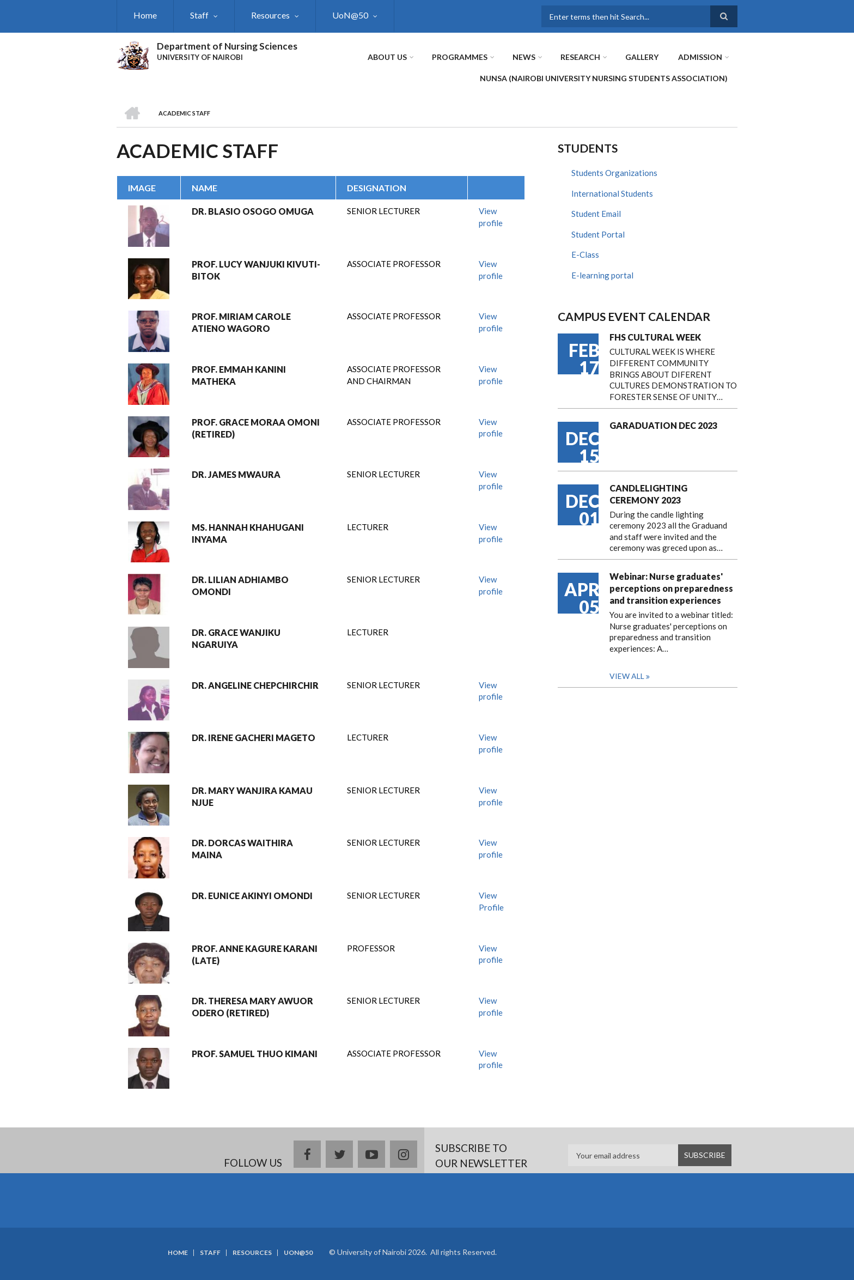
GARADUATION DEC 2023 (663, 425)
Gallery (641, 57)
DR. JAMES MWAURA (236, 474)
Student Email (596, 214)
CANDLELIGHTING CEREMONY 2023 (648, 494)
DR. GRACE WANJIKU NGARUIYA (236, 638)
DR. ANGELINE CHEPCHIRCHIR (255, 685)
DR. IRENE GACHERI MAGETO (253, 737)
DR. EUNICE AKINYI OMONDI (252, 895)
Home (145, 15)
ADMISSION (700, 57)
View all (626, 676)
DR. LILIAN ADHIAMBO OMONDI (240, 585)
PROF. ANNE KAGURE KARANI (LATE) (255, 954)
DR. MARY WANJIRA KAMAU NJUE (252, 796)
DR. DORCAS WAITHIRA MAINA (242, 849)
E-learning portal (602, 275)
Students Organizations (614, 173)
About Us (387, 57)
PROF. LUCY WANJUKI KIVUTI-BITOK (256, 270)
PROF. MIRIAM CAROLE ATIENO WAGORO (241, 322)
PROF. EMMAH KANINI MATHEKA (239, 375)
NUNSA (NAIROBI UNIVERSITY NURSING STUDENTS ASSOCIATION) (604, 78)
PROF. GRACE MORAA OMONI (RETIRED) (256, 428)
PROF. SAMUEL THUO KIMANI (255, 1053)
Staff (199, 15)
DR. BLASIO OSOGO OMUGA (253, 211)
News (524, 57)
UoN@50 (350, 15)
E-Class (585, 254)
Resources (270, 15)
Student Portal (598, 234)
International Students (612, 193)
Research (580, 57)
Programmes (459, 57)
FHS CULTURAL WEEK (655, 337)
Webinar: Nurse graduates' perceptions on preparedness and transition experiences (671, 588)
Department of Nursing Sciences (227, 46)
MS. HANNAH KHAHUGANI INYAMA (248, 533)
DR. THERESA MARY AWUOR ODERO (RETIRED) (252, 1007)
